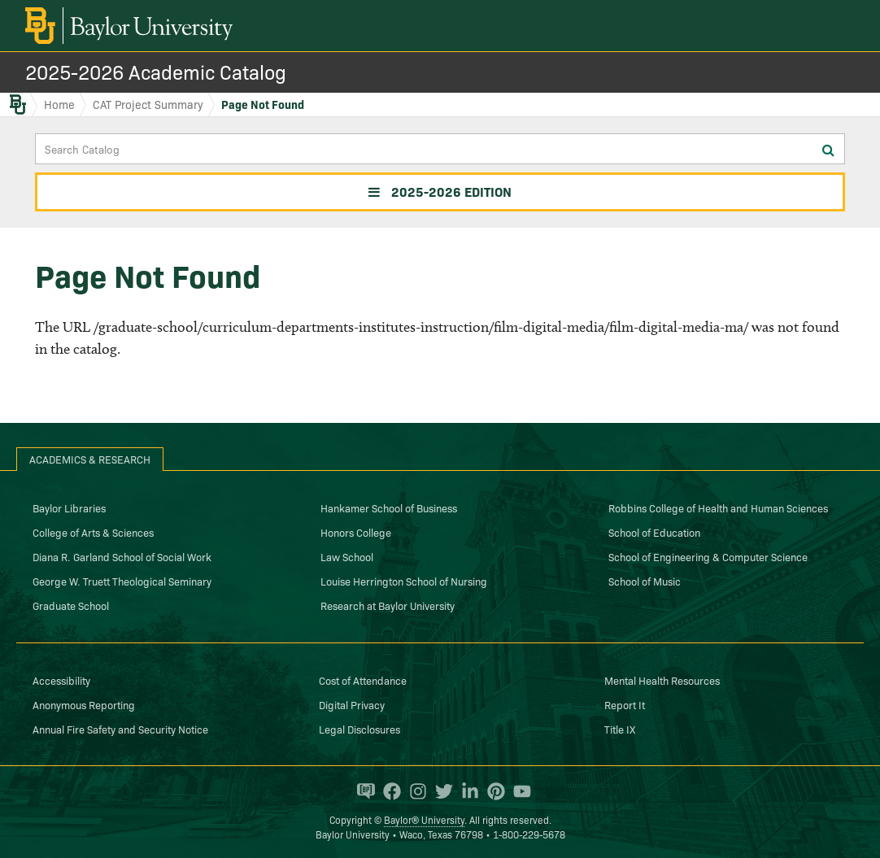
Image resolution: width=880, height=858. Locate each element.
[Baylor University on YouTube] (518, 791)
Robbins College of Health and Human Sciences (718, 507)
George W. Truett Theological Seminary (122, 580)
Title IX (619, 728)
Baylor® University (424, 819)
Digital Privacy (352, 704)
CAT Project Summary (148, 104)
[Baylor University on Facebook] (388, 791)
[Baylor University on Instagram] (414, 791)
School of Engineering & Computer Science (708, 556)
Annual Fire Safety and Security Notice (120, 728)
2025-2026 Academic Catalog (155, 71)
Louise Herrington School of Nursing (403, 580)
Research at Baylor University (387, 605)
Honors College (355, 532)
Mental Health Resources (662, 680)
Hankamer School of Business (388, 507)
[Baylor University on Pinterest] (492, 791)
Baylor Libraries (69, 507)
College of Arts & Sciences (93, 532)
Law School (346, 556)
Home (59, 104)
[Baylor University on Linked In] (466, 791)
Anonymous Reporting (84, 704)
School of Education (654, 532)
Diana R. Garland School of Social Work (122, 556)
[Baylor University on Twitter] (440, 791)
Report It (624, 704)
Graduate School (71, 605)
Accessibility (61, 680)
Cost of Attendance (363, 680)
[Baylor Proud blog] (362, 791)
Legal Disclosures (359, 728)
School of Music (644, 580)
